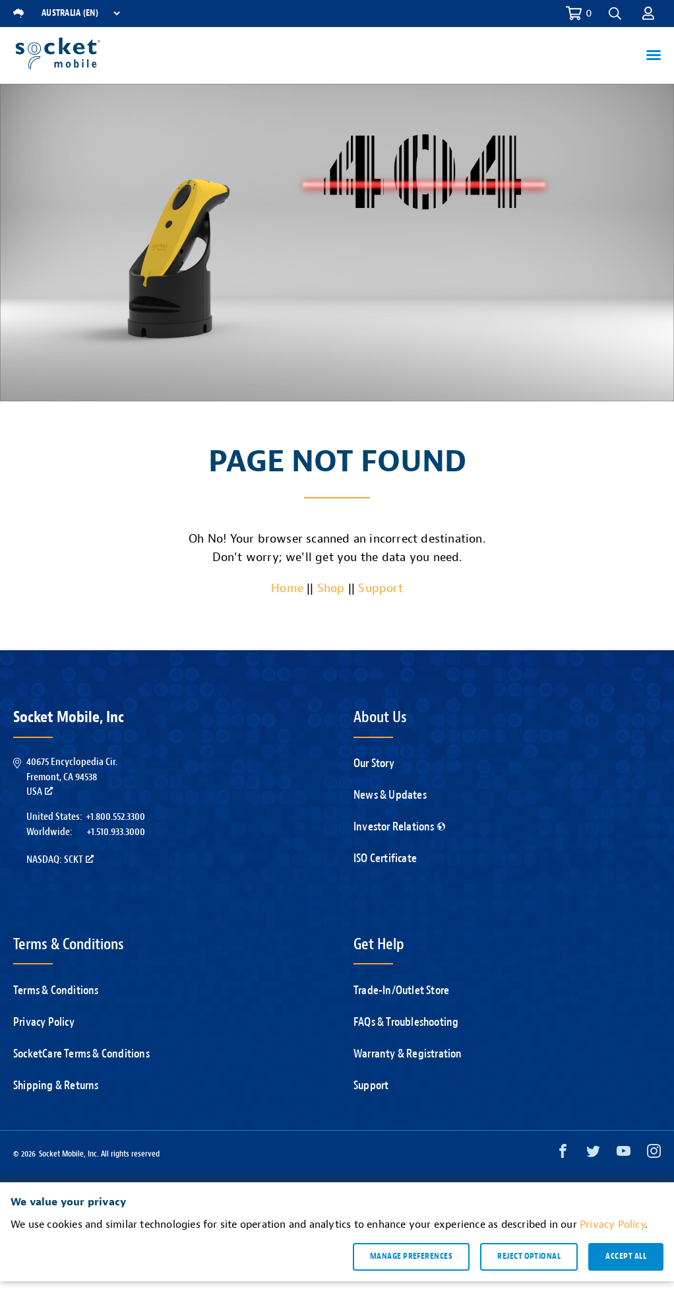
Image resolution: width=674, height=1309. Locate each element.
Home (287, 588)
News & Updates (390, 795)
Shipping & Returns (56, 1085)
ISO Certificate (385, 858)
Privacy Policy (44, 1022)
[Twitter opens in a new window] (593, 1154)
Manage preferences (411, 1259)
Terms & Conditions (56, 990)
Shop (331, 588)
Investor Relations (399, 826)
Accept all (625, 1259)
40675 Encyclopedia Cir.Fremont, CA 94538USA (71, 776)
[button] (615, 13)
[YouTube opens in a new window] (623, 1154)
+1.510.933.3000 (115, 831)
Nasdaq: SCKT (60, 859)
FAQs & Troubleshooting (405, 1022)
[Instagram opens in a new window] (654, 1154)
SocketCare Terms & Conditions (81, 1053)
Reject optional (529, 1259)
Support (380, 588)
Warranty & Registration (407, 1053)
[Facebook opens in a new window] (563, 1154)
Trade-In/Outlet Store (401, 990)
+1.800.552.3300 (115, 816)
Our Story (373, 763)
